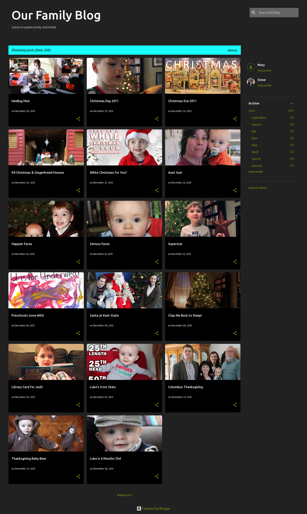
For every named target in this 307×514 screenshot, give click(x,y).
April (255, 152)
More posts (124, 495)
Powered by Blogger (153, 508)
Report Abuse (257, 188)
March (256, 159)
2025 (251, 111)
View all (233, 50)
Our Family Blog (56, 15)
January (257, 165)
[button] (78, 119)
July (254, 131)
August (256, 124)
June (255, 138)
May (254, 145)
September (259, 117)
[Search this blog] (278, 12)
